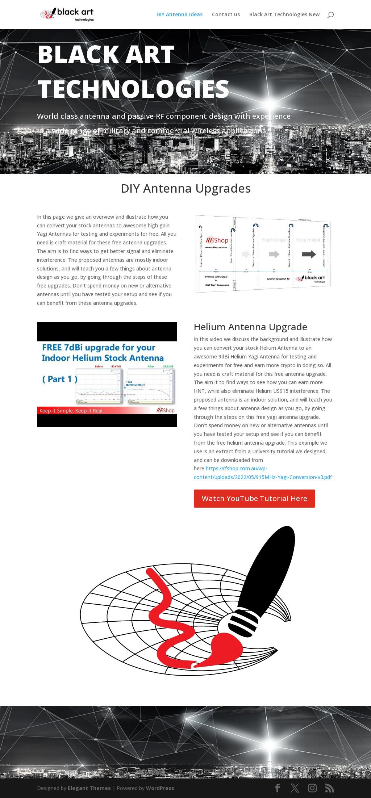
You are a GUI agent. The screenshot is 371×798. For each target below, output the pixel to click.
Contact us (226, 15)
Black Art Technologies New (284, 15)
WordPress (160, 788)
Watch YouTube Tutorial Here (254, 498)
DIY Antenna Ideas (180, 15)
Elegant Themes (89, 788)
